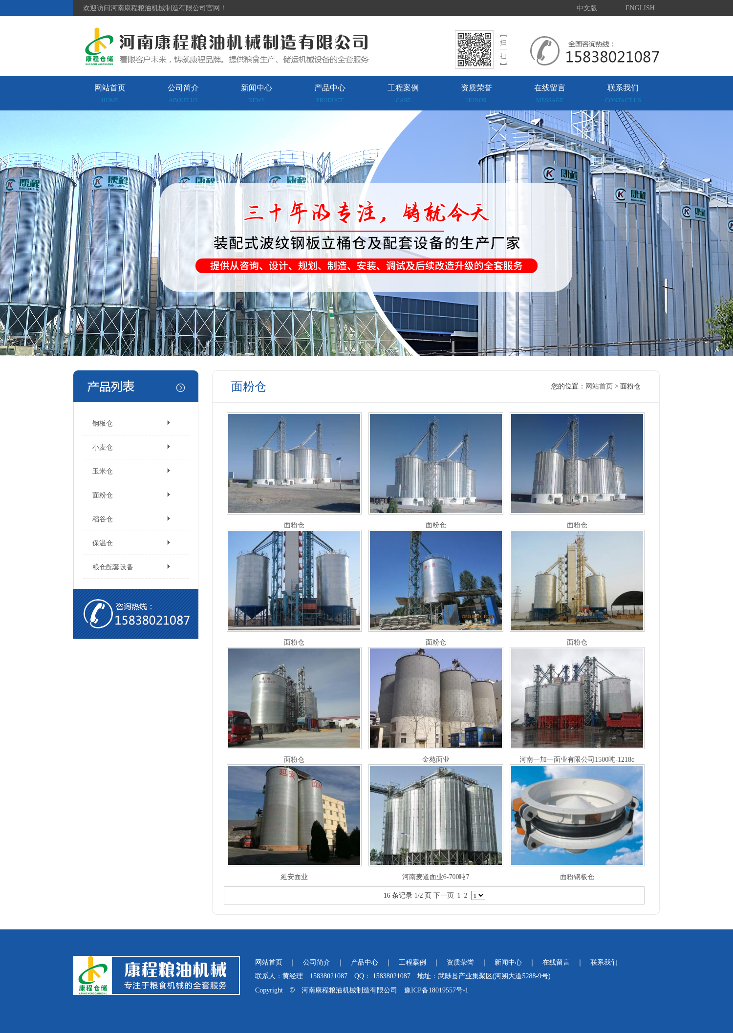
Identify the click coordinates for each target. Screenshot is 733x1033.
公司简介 (183, 94)
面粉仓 (102, 495)
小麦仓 (102, 447)
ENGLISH (640, 8)
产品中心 (329, 94)
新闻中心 (256, 94)
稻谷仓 (102, 519)
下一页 (443, 895)
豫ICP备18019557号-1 (436, 990)
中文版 (587, 8)
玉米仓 (102, 471)
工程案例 (403, 94)
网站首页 (110, 94)
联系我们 (623, 94)
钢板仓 (102, 423)
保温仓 (102, 543)
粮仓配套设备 (112, 567)
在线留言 (549, 94)
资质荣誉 (476, 94)
